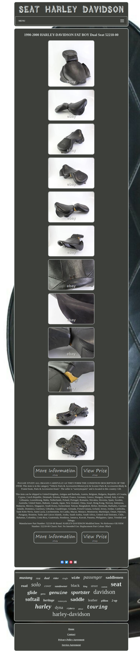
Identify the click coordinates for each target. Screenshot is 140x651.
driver (80, 609)
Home (71, 629)
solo (36, 584)
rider (56, 578)
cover (47, 586)
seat (116, 584)
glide (32, 592)
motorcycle (62, 601)
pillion (104, 600)
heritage (48, 600)
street (94, 586)
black (75, 585)
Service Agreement (71, 645)
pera (43, 593)
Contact (71, 634)
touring (97, 607)
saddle (77, 599)
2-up (114, 600)
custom (104, 587)
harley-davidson (71, 614)
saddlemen (114, 577)
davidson (104, 592)
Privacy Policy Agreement (71, 639)
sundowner (61, 586)
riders (71, 608)
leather (93, 600)
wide (76, 578)
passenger (92, 577)
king (85, 586)
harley (43, 606)
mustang (25, 578)
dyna (59, 607)
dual (46, 578)
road (24, 586)
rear (38, 578)
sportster (80, 592)
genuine (58, 592)
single (65, 578)
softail (32, 599)
